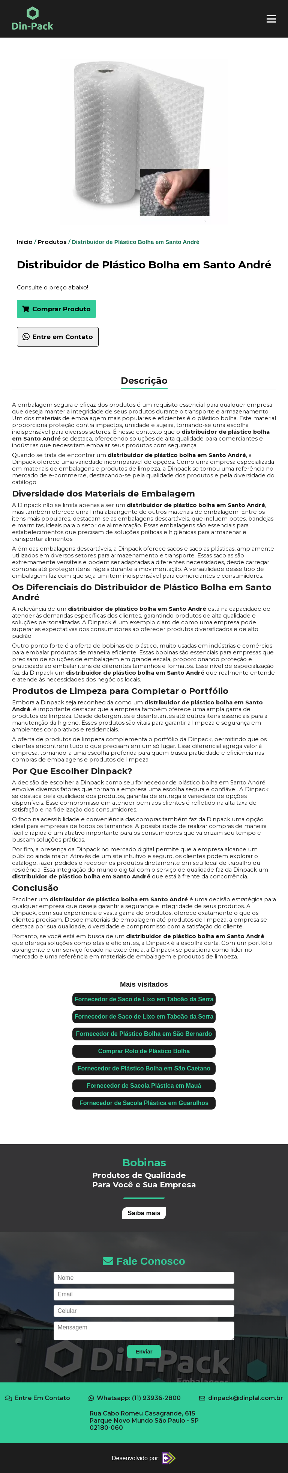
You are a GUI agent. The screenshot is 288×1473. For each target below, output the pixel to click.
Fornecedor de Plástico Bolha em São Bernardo (144, 1034)
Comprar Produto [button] (56, 309)
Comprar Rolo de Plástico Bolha (144, 1051)
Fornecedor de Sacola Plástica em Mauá (144, 1085)
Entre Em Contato (37, 1398)
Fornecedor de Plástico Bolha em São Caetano (144, 1068)
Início (25, 241)
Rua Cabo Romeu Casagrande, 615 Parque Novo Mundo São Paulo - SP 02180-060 (144, 1420)
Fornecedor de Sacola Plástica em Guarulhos (144, 1103)
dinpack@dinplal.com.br (241, 1398)
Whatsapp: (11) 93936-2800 (134, 1398)
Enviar (143, 1352)
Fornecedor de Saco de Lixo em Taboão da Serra (144, 999)
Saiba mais (144, 1213)
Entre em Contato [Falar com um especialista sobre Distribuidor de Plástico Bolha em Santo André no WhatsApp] (57, 337)
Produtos (52, 241)
